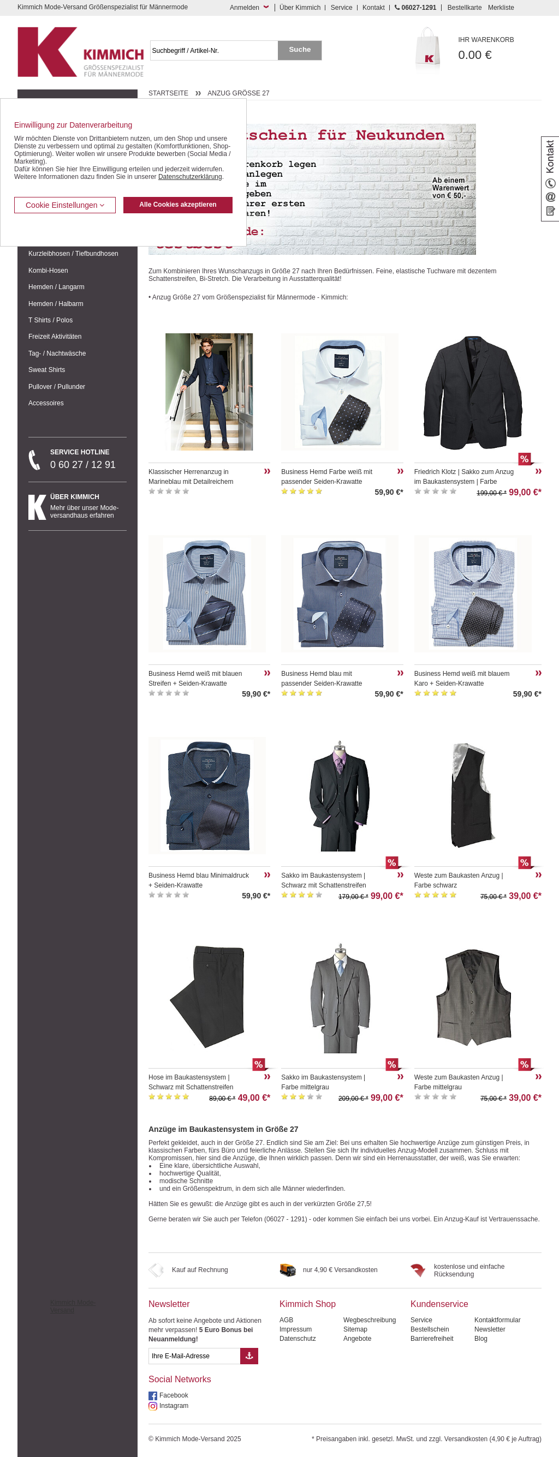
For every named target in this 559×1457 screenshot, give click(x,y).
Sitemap (355, 1329)
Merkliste (501, 7)
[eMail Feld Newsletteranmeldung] (194, 1356)
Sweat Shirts (46, 370)
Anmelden (244, 7)
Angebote (357, 1338)
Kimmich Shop (308, 1304)
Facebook (173, 1395)
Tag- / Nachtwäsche (57, 353)
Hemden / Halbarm (56, 304)
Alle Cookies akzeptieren (177, 204)
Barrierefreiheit (432, 1338)
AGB (286, 1320)
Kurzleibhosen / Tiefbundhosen (73, 253)
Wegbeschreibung (369, 1320)
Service (342, 7)
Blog (480, 1338)
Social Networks (179, 1379)
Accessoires (46, 403)
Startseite (168, 93)
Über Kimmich (300, 7)
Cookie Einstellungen (65, 205)
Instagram (173, 1406)
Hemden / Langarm (56, 287)
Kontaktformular (497, 1320)
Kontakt (373, 7)
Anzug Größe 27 (238, 93)
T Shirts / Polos (50, 320)
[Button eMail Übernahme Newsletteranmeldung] (249, 1356)
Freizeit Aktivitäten (54, 336)
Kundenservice (439, 1304)
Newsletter (169, 1304)
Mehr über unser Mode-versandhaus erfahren (88, 506)
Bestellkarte (465, 7)
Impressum (296, 1329)
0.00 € (500, 49)
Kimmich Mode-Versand (73, 1306)
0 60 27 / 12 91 (88, 459)
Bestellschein (430, 1329)
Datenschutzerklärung (190, 177)
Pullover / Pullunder (56, 387)
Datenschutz (298, 1338)
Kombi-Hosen (48, 270)
